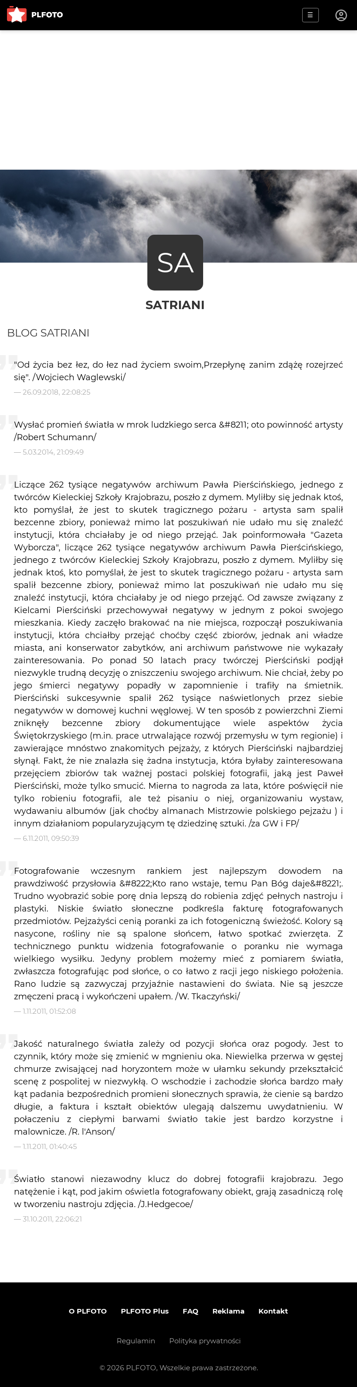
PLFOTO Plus (145, 1311)
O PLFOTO (88, 1311)
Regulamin (136, 1340)
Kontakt (273, 1311)
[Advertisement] (178, 100)
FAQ (190, 1311)
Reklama (228, 1311)
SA (175, 262)
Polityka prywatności (205, 1340)
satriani (175, 304)
